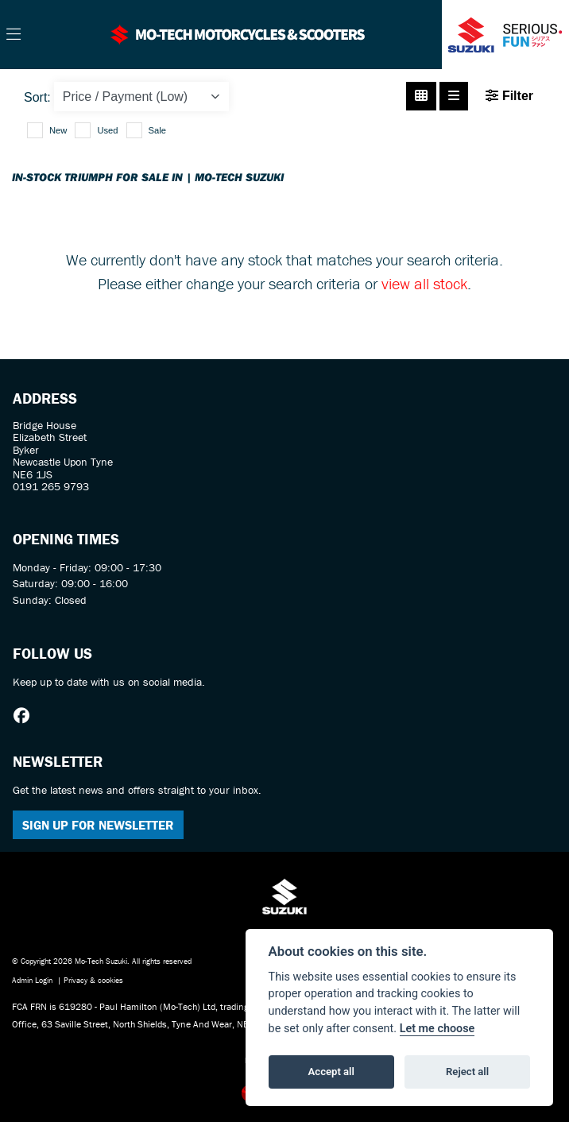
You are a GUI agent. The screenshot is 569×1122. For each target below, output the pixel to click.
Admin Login (32, 980)
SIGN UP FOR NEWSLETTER (98, 825)
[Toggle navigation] (13, 35)
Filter (509, 96)
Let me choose (437, 1028)
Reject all (467, 1072)
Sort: (37, 97)
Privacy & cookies (93, 980)
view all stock (424, 283)
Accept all (331, 1072)
